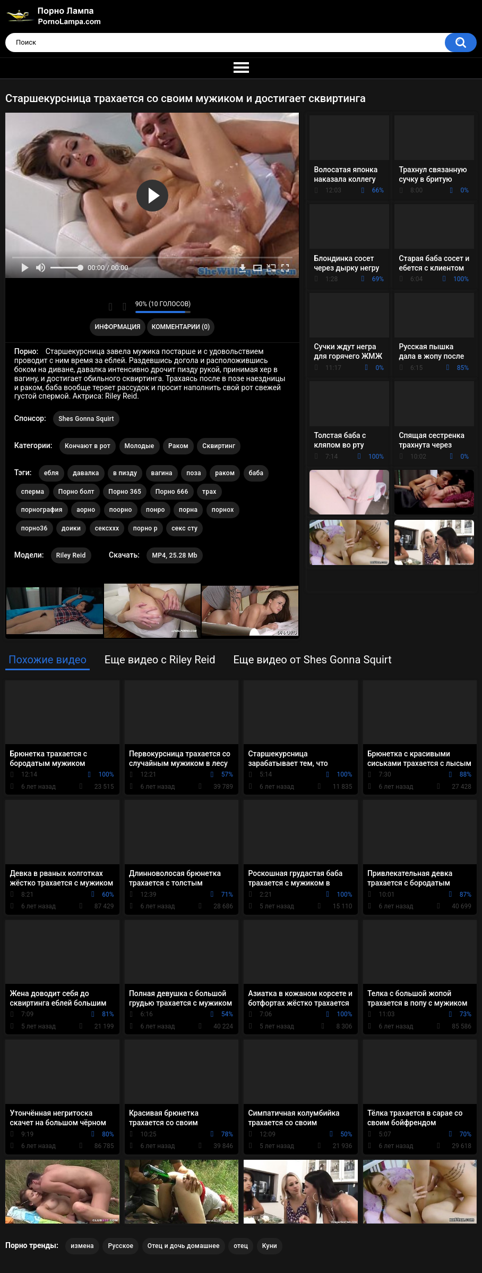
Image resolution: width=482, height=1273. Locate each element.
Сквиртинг (218, 446)
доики (71, 528)
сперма (33, 491)
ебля (51, 473)
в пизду (125, 473)
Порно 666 (172, 491)
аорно (85, 509)
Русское (120, 1246)
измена (82, 1246)
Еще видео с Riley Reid (160, 659)
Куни (269, 1246)
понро (155, 509)
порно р (145, 528)
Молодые (139, 446)
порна (188, 509)
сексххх (107, 528)
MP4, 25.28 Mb (174, 555)
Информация (118, 327)
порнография (42, 509)
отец (241, 1246)
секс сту (184, 528)
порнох (223, 509)
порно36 (34, 528)
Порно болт (76, 491)
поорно (120, 509)
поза (193, 473)
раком (225, 473)
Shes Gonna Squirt (86, 419)
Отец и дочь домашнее (184, 1246)
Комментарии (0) (181, 327)
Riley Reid (71, 555)
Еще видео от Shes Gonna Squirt (312, 659)
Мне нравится (110, 306)
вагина (162, 473)
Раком (178, 446)
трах (209, 491)
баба (256, 473)
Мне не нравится (124, 306)
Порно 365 (124, 491)
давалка (86, 473)
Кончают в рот (87, 446)
